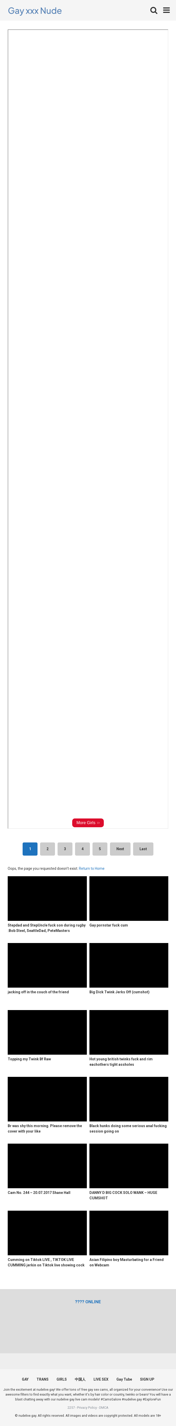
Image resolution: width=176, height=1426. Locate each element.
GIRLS (62, 1379)
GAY (25, 1379)
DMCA (103, 1407)
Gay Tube (124, 1379)
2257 (71, 1407)
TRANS (42, 1379)
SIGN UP (147, 1379)
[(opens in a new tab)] (88, 1301)
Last (143, 849)
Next (120, 849)
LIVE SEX (101, 1379)
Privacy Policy (87, 1407)
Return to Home (92, 868)
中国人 (80, 1379)
